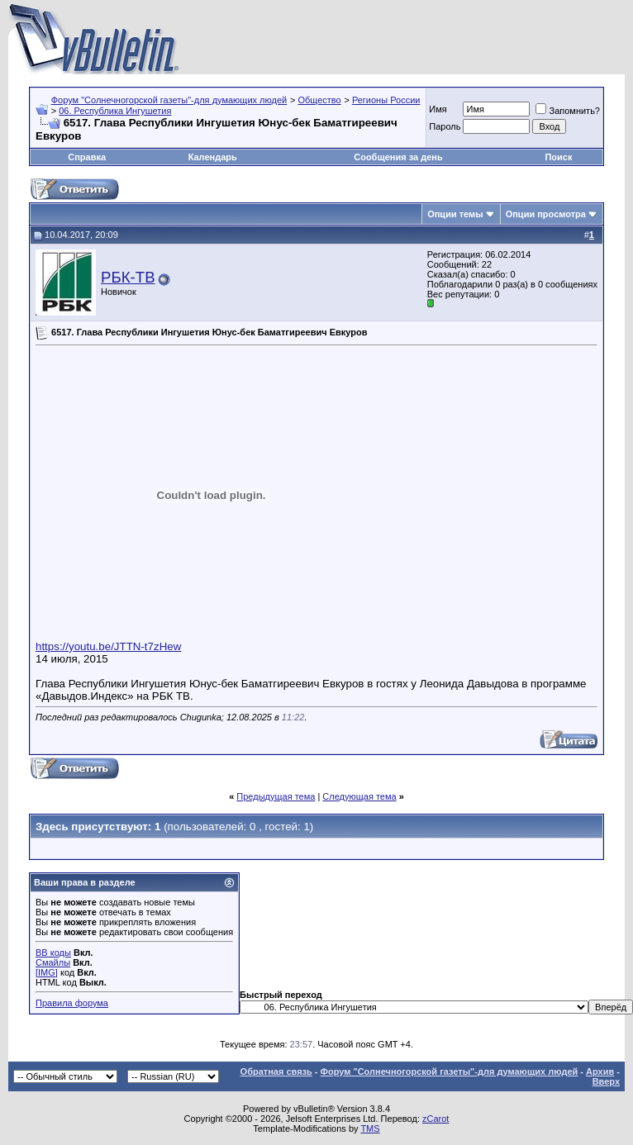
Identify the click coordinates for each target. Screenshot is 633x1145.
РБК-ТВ (128, 277)
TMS (369, 1128)
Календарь (212, 157)
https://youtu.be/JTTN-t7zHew (108, 646)
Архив (600, 1071)
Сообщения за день (398, 157)
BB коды (53, 952)
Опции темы (455, 214)
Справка (87, 157)
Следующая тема (359, 796)
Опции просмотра (546, 214)
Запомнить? (567, 111)
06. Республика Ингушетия (115, 111)
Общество (318, 100)
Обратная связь (276, 1071)
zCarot (435, 1119)
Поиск (558, 157)
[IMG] (47, 972)
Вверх (606, 1081)
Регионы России (386, 100)
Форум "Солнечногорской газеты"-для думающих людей (169, 100)
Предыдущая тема (275, 796)
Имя (437, 109)
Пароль (444, 126)
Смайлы (53, 962)
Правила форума (72, 1003)
